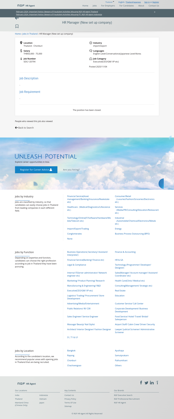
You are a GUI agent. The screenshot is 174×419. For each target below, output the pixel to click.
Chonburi (71, 360)
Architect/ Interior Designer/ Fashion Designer (89, 329)
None (69, 238)
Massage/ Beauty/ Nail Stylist (81, 324)
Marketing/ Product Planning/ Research (86, 280)
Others (118, 365)
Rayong (70, 355)
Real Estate (120, 290)
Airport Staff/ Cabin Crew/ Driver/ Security (135, 324)
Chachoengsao (74, 365)
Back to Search (26, 127)
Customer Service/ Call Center (129, 303)
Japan (41, 402)
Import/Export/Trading (78, 228)
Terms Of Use (70, 402)
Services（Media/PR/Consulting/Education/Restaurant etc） (137, 210)
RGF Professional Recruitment (127, 399)
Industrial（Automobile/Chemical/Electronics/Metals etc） (135, 220)
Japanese (137, 2)
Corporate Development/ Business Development (131, 310)
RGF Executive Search (123, 395)
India (17, 395)
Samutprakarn (122, 355)
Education (119, 295)
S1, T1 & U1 (72, 337)
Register (155, 2)
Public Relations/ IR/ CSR (79, 308)
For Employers (108, 5)
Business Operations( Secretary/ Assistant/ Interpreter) (87, 253)
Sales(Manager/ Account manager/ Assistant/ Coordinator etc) (136, 274)
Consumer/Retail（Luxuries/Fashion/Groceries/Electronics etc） (134, 199)
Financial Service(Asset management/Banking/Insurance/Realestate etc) (88, 199)
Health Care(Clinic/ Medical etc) (130, 280)
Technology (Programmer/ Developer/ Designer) (133, 266)
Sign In (147, 2)
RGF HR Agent (120, 402)
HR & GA (119, 259)
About (141, 5)
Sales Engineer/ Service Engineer (82, 316)
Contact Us (154, 5)
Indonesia (43, 395)
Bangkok (71, 350)
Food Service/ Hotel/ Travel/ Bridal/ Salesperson (131, 318)
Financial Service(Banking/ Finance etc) (85, 259)
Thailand (129, 2)
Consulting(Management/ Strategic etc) (133, 285)
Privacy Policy (70, 399)
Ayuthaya (119, 350)
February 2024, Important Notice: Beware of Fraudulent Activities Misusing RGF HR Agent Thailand (57, 11)
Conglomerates (74, 233)
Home (85, 5)
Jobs (95, 5)
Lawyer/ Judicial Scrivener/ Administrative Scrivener (134, 331)
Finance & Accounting (125, 252)
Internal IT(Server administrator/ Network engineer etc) (87, 274)
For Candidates (126, 5)
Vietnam (43, 399)
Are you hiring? (71, 169)
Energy (118, 228)
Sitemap (68, 406)
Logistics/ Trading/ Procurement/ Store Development (85, 297)
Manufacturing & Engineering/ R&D (84, 285)
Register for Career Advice (36, 169)
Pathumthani (121, 360)
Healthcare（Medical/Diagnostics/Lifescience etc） (88, 208)
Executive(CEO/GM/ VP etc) (80, 290)
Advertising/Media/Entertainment (83, 303)
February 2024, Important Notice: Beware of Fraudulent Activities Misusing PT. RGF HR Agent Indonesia (59, 14)
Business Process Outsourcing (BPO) (132, 233)
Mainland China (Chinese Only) (22, 404)
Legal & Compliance (76, 264)
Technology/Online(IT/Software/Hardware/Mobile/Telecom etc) (89, 219)
